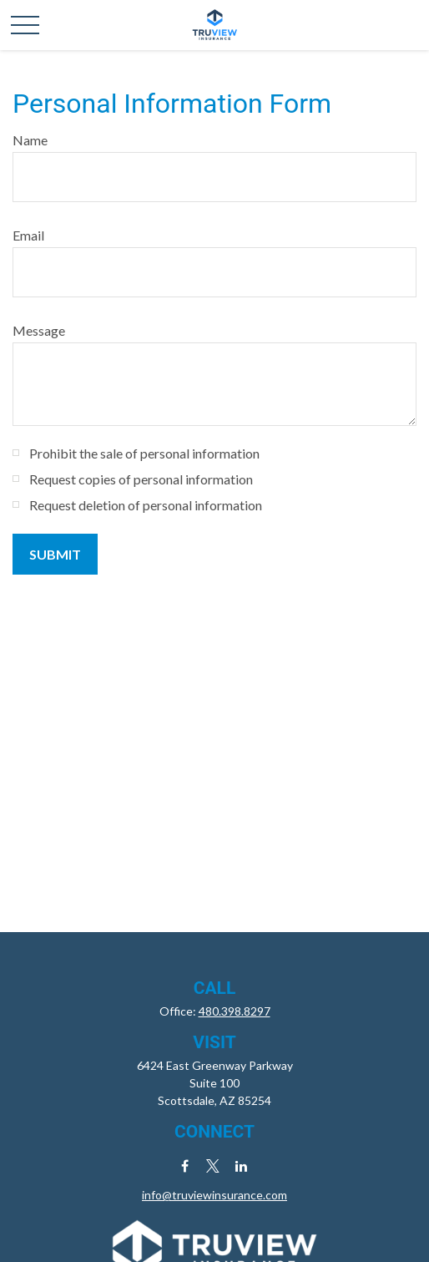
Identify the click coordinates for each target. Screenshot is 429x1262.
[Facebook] (185, 1165)
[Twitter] (213, 1165)
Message (39, 330)
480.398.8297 (234, 1011)
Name (30, 140)
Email (28, 235)
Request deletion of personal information (145, 505)
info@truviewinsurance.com (214, 1195)
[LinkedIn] (241, 1165)
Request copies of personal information (141, 479)
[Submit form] (55, 554)
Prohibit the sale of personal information (144, 453)
